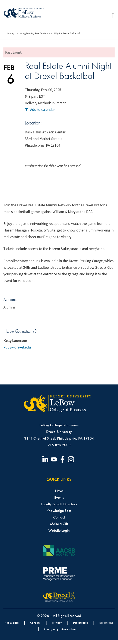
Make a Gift (59, 523)
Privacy (57, 622)
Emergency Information (60, 629)
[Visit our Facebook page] (63, 459)
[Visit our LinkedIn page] (46, 459)
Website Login (59, 530)
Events (58, 497)
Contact (59, 517)
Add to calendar (40, 109)
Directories (80, 622)
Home (9, 33)
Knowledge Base (59, 510)
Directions (106, 622)
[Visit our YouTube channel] (54, 459)
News (59, 491)
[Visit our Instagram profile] (72, 459)
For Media (12, 622)
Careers (35, 622)
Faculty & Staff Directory (59, 504)
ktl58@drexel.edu (17, 347)
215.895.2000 (59, 445)
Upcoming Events (24, 33)
